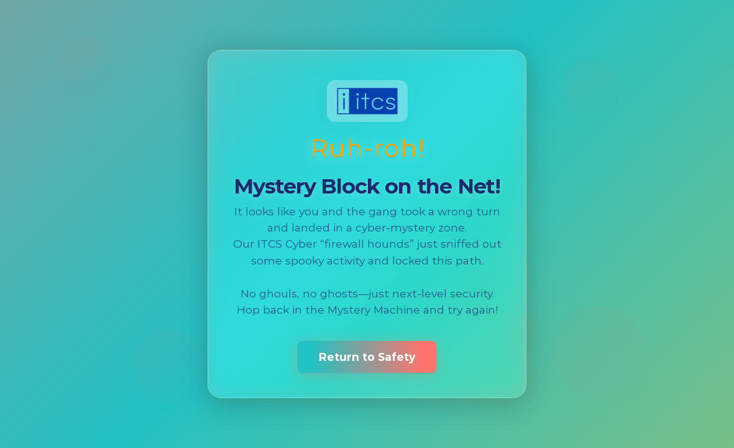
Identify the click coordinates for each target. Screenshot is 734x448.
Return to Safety (367, 356)
